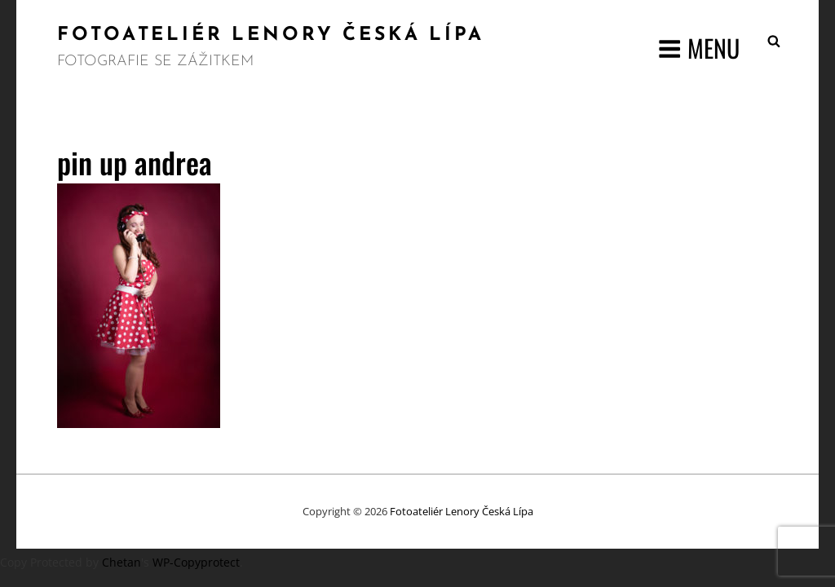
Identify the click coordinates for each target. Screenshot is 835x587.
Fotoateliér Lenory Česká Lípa (270, 35)
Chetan (121, 562)
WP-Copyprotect (196, 562)
